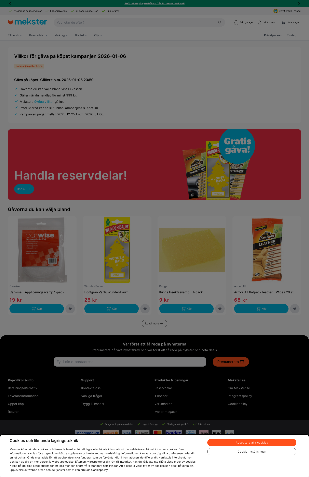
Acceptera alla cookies (252, 442)
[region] (154, 455)
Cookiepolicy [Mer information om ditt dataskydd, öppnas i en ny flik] (99, 469)
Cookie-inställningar (252, 451)
